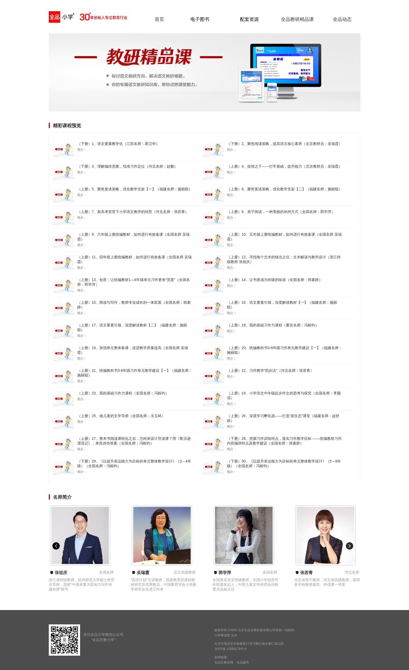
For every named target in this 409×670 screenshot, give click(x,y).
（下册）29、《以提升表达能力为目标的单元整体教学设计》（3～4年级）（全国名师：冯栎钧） (134, 463)
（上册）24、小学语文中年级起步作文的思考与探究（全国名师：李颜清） (284, 395)
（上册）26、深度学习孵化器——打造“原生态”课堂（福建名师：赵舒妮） (283, 418)
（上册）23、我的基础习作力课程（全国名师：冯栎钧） (123, 393)
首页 (159, 19)
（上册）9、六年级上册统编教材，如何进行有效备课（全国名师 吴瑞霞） (133, 236)
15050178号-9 (236, 649)
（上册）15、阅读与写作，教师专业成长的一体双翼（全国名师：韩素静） (134, 304)
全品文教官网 (223, 662)
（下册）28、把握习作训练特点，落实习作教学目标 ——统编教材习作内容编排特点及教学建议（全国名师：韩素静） (284, 440)
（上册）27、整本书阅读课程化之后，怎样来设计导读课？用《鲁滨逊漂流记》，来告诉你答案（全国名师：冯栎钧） (134, 440)
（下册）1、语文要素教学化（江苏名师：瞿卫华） (118, 144)
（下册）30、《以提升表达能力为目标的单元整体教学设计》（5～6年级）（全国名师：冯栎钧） (284, 463)
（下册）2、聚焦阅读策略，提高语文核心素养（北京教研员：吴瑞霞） (284, 144)
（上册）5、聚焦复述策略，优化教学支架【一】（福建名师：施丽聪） (135, 189)
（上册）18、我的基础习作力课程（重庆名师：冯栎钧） (273, 325)
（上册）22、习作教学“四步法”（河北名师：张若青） (270, 370)
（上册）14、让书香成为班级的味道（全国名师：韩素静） (274, 280)
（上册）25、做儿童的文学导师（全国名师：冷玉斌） (121, 416)
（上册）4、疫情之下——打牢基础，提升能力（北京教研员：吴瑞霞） (284, 166)
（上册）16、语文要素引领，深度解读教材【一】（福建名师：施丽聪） (282, 304)
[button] (56, 546)
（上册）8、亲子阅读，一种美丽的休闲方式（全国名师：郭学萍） (281, 212)
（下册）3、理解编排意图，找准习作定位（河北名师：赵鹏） (127, 166)
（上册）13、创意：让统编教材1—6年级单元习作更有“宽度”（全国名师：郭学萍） (133, 282)
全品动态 (342, 19)
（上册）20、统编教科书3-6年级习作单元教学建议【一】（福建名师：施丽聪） (284, 350)
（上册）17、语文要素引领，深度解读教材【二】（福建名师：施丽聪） (132, 327)
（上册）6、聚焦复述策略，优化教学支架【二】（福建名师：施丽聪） (284, 189)
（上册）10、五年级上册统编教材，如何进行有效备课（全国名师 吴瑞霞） (284, 236)
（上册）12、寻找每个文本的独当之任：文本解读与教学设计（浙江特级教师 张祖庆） (284, 259)
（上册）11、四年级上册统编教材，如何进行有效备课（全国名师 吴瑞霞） (134, 259)
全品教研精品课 (297, 19)
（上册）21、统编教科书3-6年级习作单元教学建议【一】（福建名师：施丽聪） (135, 372)
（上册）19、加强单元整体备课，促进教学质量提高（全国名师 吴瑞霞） (132, 350)
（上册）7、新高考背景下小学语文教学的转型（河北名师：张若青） (133, 212)
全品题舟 (243, 662)
